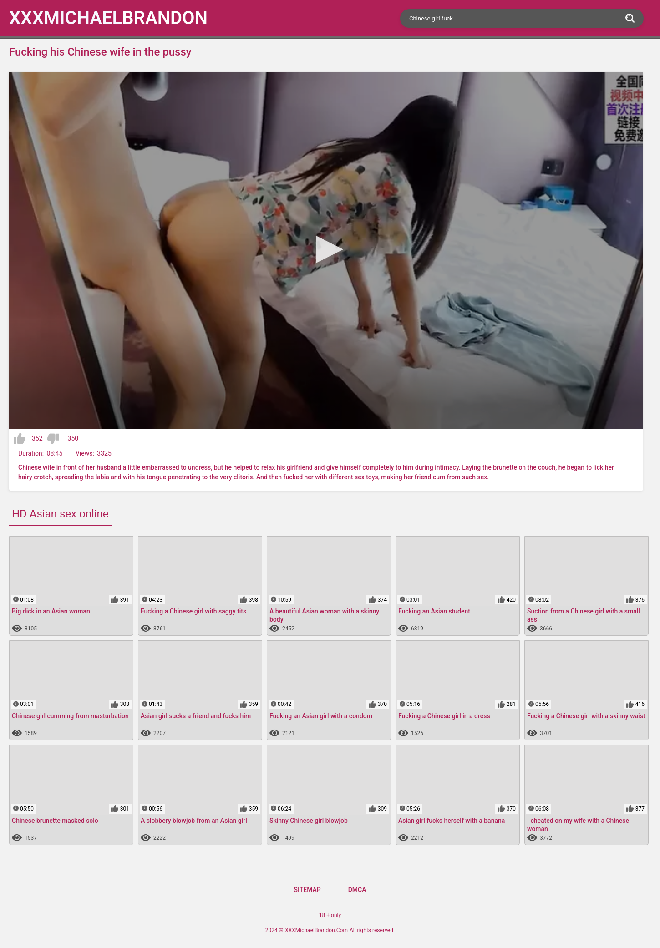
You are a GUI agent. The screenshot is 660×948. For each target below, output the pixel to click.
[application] (326, 250)
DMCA (357, 889)
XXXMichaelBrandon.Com (316, 930)
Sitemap (307, 889)
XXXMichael (108, 18)
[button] (326, 249)
